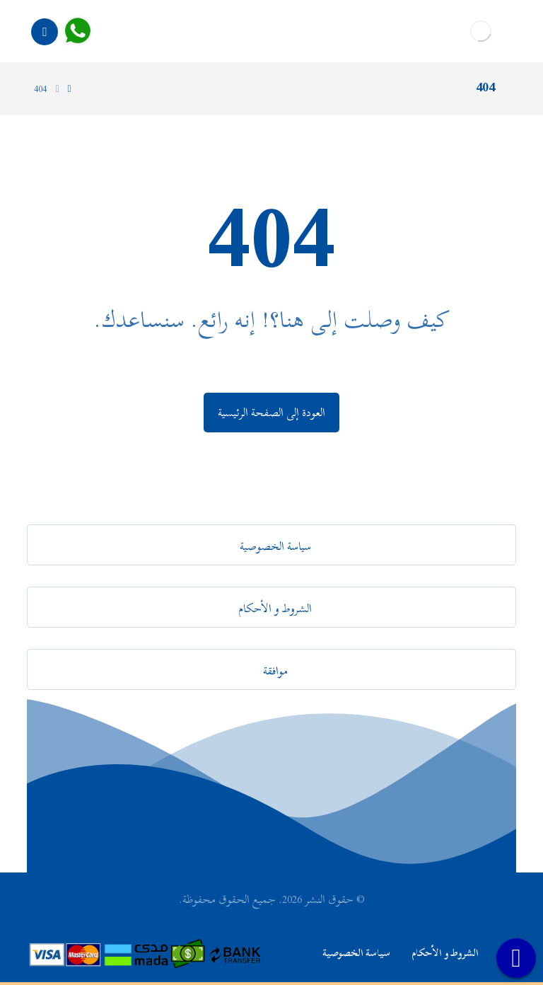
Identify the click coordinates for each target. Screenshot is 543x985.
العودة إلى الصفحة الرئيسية (271, 412)
